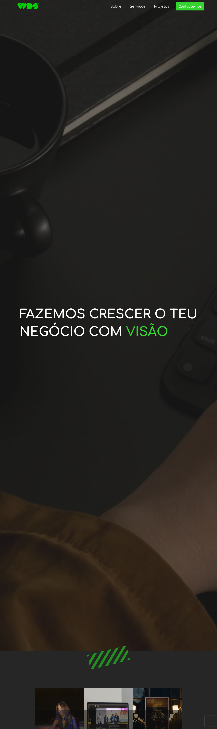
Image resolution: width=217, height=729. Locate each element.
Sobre (116, 6)
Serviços (138, 6)
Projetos (161, 6)
